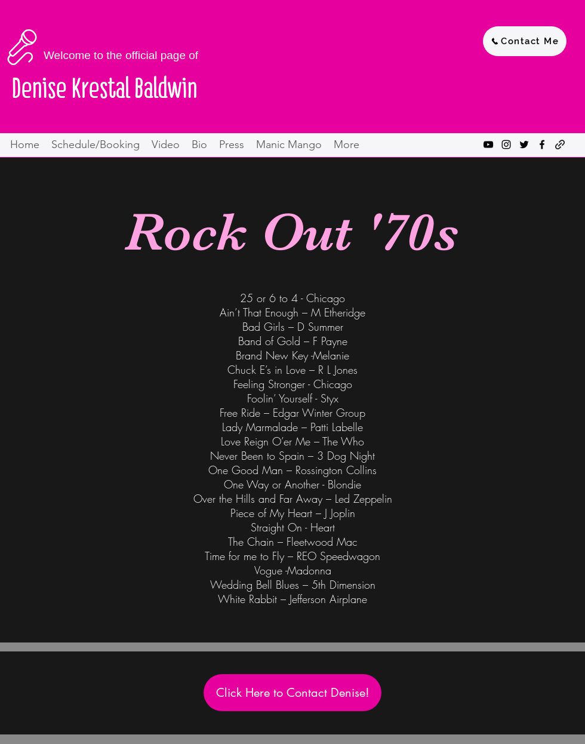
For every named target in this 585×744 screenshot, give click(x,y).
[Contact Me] (524, 41)
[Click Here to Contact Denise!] (292, 692)
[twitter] (524, 144)
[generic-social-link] (560, 144)
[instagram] (506, 144)
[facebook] (542, 144)
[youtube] (488, 144)
